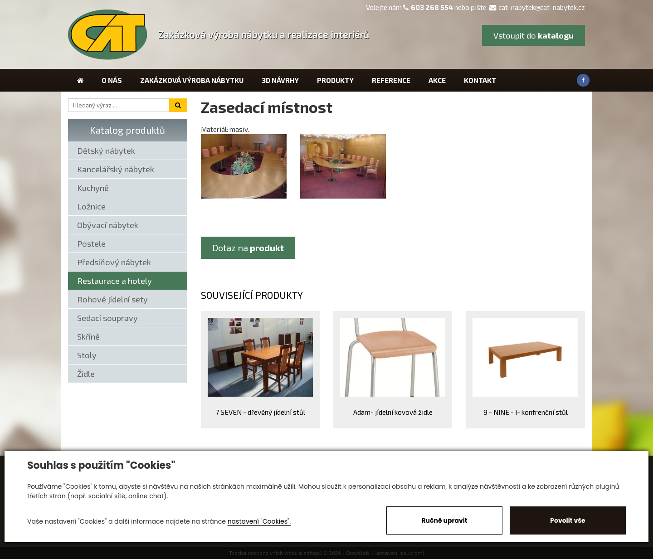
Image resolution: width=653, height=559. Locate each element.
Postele (91, 243)
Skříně (88, 336)
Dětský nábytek (106, 151)
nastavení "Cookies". (259, 521)
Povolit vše (567, 520)
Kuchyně (93, 188)
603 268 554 (432, 7)
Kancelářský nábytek (115, 169)
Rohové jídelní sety (112, 299)
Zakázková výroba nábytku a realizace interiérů (263, 34)
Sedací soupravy (107, 318)
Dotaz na (248, 247)
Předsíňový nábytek (114, 262)
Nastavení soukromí (398, 553)
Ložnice (91, 206)
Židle (86, 374)
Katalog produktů (127, 130)
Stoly (87, 355)
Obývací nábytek (107, 225)
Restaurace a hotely (114, 281)
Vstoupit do (533, 35)
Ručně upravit (444, 520)
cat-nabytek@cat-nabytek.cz (537, 7)
